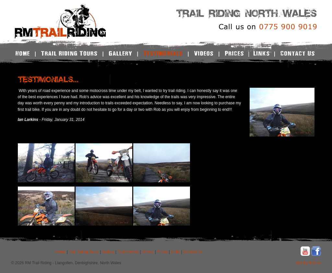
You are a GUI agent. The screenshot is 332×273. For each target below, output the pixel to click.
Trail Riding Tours (84, 252)
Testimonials (128, 252)
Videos (148, 252)
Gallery (108, 252)
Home (60, 252)
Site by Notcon (308, 263)
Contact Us (192, 252)
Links (175, 252)
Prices (162, 252)
